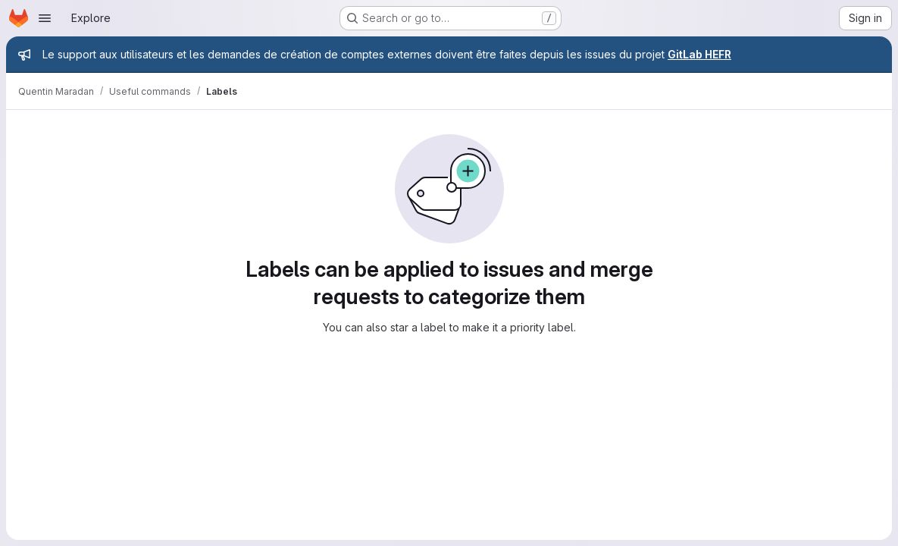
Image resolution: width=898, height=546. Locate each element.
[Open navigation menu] (45, 18)
